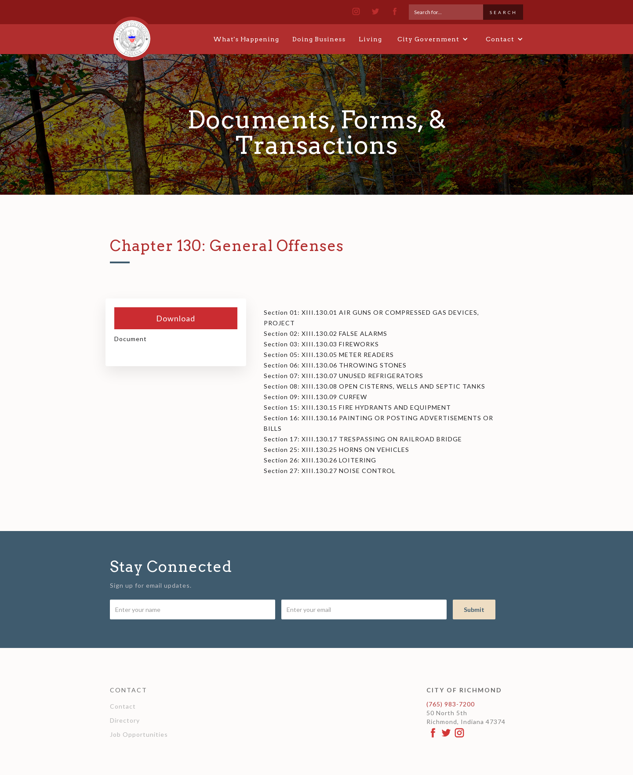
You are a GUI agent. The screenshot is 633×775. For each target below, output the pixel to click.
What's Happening (246, 39)
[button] (433, 39)
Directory (125, 720)
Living (370, 39)
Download (175, 318)
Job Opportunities (139, 734)
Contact (123, 706)
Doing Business (319, 39)
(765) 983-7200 (450, 704)
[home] (132, 34)
